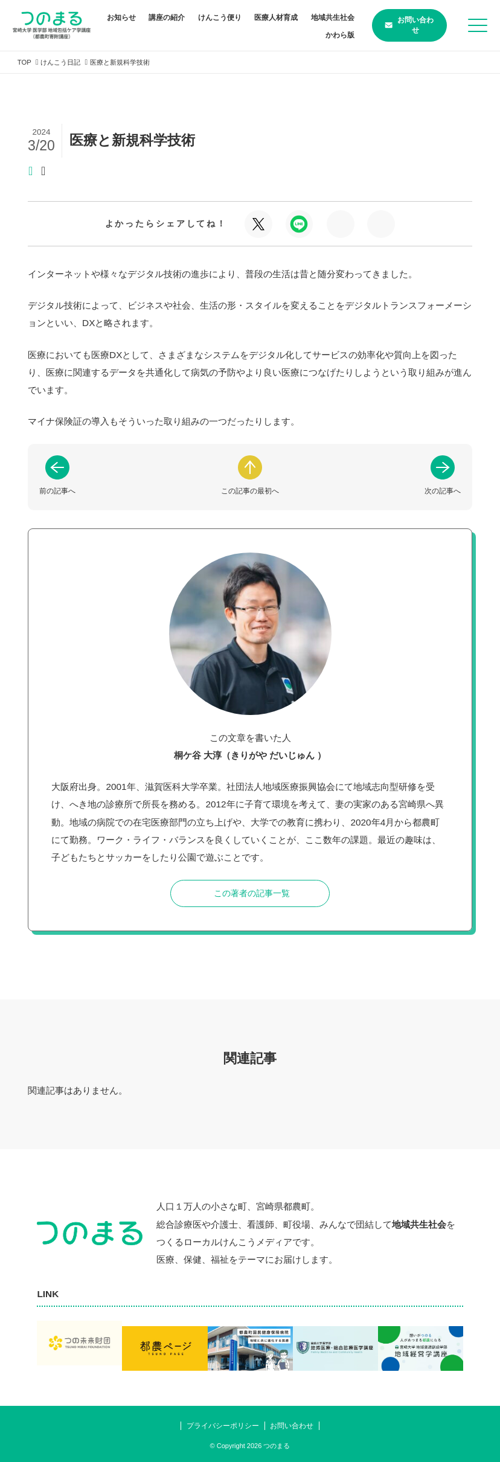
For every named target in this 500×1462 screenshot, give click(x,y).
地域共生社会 (278, 35)
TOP (25, 62)
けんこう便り (263, 17)
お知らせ (164, 17)
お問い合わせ (399, 24)
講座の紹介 (211, 17)
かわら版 (327, 35)
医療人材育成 (320, 17)
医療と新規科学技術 (127, 62)
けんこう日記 (64, 62)
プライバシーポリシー (220, 1424)
